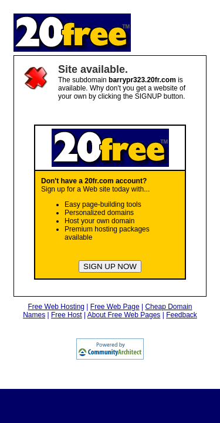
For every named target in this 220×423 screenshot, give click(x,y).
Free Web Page (115, 307)
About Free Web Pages (124, 315)
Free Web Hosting (56, 307)
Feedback (181, 315)
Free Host (66, 315)
